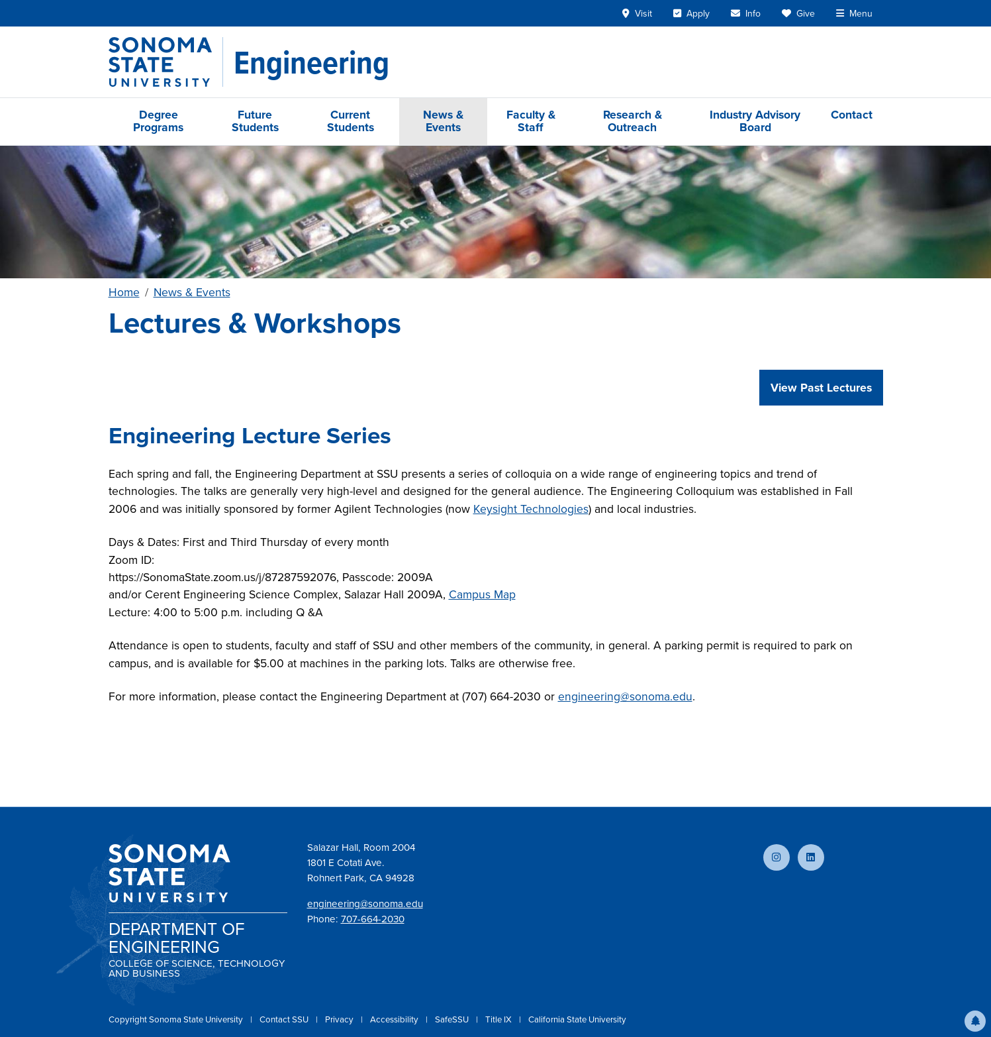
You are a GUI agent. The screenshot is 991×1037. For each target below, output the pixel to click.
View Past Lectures (821, 387)
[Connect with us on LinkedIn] (811, 857)
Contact (852, 114)
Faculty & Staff (530, 121)
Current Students (350, 121)
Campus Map (482, 594)
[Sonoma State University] (166, 62)
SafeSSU (453, 1019)
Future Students (255, 121)
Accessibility (395, 1019)
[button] (975, 1021)
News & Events (443, 121)
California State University (577, 1019)
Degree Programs (158, 121)
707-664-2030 (372, 919)
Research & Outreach (632, 121)
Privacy (340, 1019)
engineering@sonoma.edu (625, 696)
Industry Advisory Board (755, 121)
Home (124, 292)
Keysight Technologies (531, 509)
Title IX (499, 1019)
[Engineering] (311, 62)
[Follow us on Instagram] (776, 857)
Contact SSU (285, 1019)
